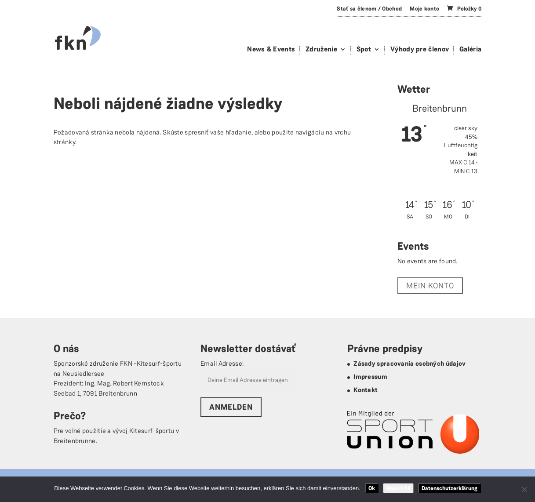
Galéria (470, 50)
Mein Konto (430, 285)
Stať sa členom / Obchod (369, 8)
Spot (364, 50)
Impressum (370, 376)
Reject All (398, 488)
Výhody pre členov (419, 50)
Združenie (321, 50)
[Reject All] (524, 489)
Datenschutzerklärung (449, 488)
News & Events (271, 50)
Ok (371, 488)
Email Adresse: (222, 363)
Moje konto (424, 8)
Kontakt (365, 390)
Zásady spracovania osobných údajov (409, 363)
